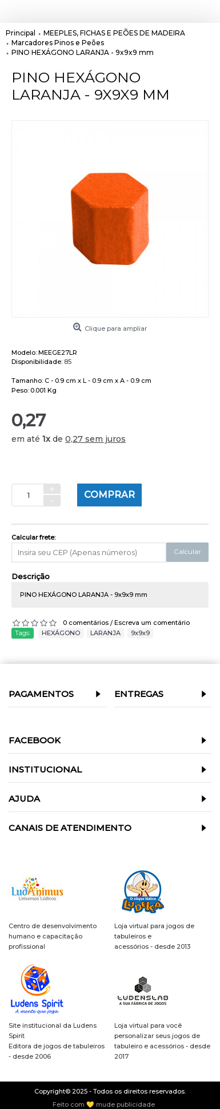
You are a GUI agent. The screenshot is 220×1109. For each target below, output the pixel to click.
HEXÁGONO (61, 633)
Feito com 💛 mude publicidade (104, 1105)
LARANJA (105, 633)
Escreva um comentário (152, 623)
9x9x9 (140, 633)
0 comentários (86, 623)
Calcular (187, 551)
